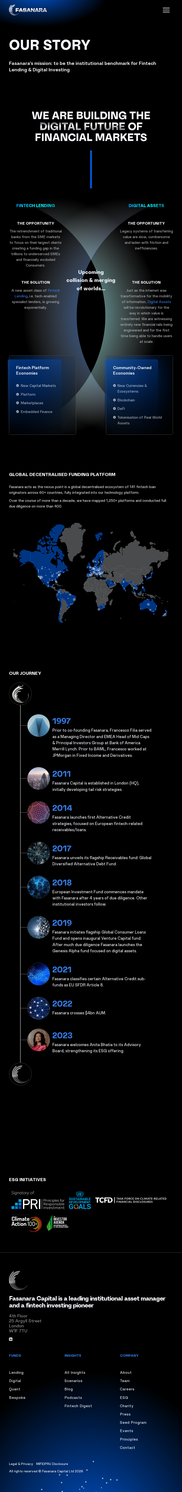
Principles (129, 1439)
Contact (127, 1447)
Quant (14, 1388)
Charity (127, 1405)
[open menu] (166, 10)
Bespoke (17, 1397)
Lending (16, 1372)
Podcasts (73, 1397)
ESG (124, 1397)
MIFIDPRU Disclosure (52, 1463)
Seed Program (133, 1422)
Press (125, 1413)
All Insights (75, 1372)
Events (126, 1430)
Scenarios (73, 1380)
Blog (68, 1388)
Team (125, 1380)
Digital (15, 1380)
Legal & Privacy (21, 1463)
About (126, 1372)
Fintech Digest (78, 1405)
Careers (127, 1388)
